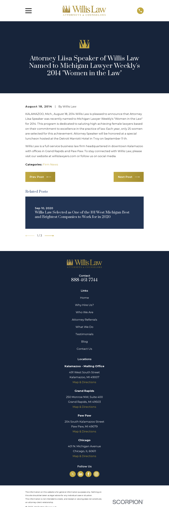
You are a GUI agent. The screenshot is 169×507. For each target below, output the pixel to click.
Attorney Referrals (84, 319)
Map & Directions (84, 382)
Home (84, 297)
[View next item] (49, 235)
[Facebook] (88, 474)
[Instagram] (96, 474)
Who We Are (84, 312)
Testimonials (84, 334)
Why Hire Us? (84, 305)
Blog (84, 341)
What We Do (84, 326)
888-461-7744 (84, 280)
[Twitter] (72, 474)
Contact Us (84, 348)
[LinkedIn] (80, 474)
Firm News (50, 164)
